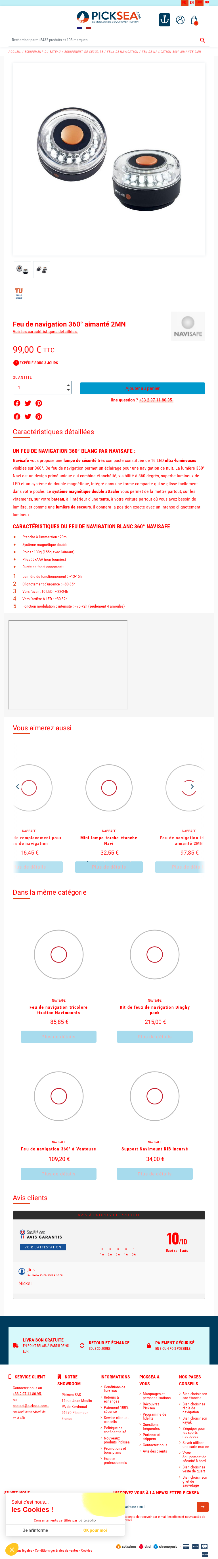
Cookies (86, 1549)
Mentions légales (20, 1549)
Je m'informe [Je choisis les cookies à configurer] (35, 1530)
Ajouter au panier (142, 387)
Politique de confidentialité (115, 1428)
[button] (12, 1549)
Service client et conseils (116, 1418)
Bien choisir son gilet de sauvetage (195, 1479)
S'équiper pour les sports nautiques (194, 1431)
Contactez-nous (155, 1443)
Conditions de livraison (114, 1387)
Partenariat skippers (151, 1435)
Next (192, 785)
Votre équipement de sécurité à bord (194, 1455)
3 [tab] (105, 860)
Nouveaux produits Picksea (117, 1438)
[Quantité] (42, 387)
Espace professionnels (115, 1459)
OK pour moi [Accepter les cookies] (95, 1530)
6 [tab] (130, 860)
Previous (17, 785)
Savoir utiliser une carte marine (196, 1443)
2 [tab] (96, 860)
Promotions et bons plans (115, 1449)
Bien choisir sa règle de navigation (194, 1406)
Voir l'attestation (43, 1245)
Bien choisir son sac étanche (195, 1394)
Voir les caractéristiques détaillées (45, 331)
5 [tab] (122, 860)
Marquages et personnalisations (157, 1394)
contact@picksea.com (30, 1404)
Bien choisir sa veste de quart (194, 1467)
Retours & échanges (111, 1397)
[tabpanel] (109, 810)
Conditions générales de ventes (56, 1549)
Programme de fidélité (154, 1414)
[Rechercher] (109, 39)
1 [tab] (88, 860)
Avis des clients (155, 1449)
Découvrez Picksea (151, 1404)
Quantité (22, 376)
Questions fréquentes (151, 1425)
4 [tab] (113, 860)
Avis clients (30, 1196)
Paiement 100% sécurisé (116, 1408)
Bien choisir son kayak (195, 1418)
